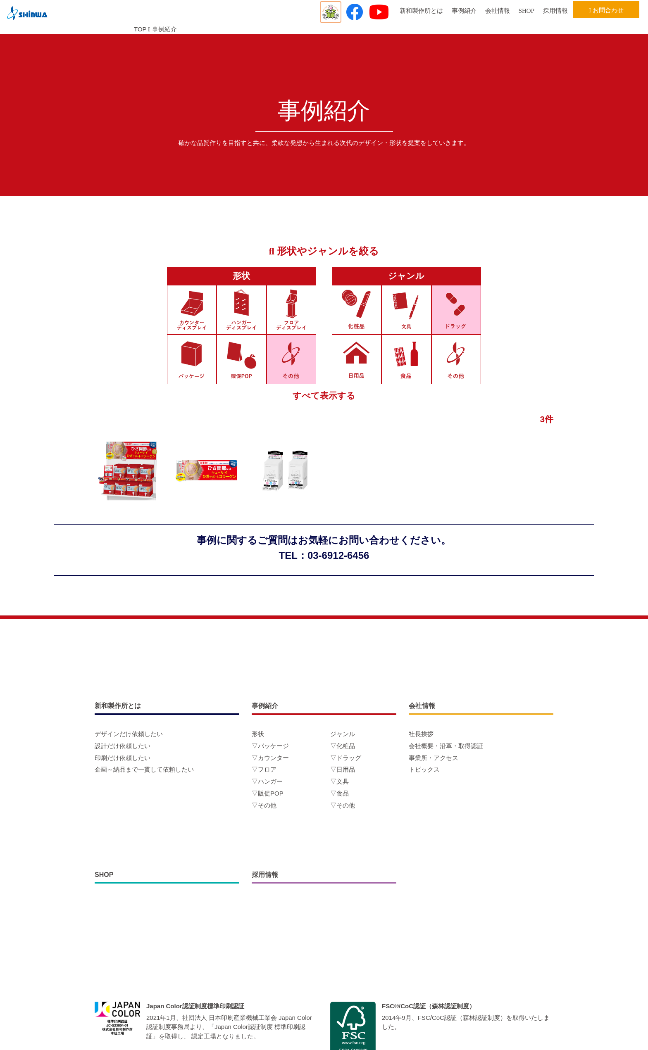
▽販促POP (268, 793)
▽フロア (264, 769)
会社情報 (497, 10)
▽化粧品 (342, 745)
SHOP (526, 10)
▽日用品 (342, 769)
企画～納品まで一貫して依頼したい (144, 769)
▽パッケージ (270, 745)
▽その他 (264, 805)
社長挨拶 (421, 733)
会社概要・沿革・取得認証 (446, 745)
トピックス (424, 769)
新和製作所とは (421, 10)
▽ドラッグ (345, 757)
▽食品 (339, 793)
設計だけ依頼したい (122, 745)
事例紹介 (464, 10)
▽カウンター (270, 757)
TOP (140, 29)
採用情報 (555, 10)
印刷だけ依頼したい (122, 757)
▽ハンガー (267, 781)
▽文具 (339, 781)
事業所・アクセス (433, 757)
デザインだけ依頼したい (129, 733)
